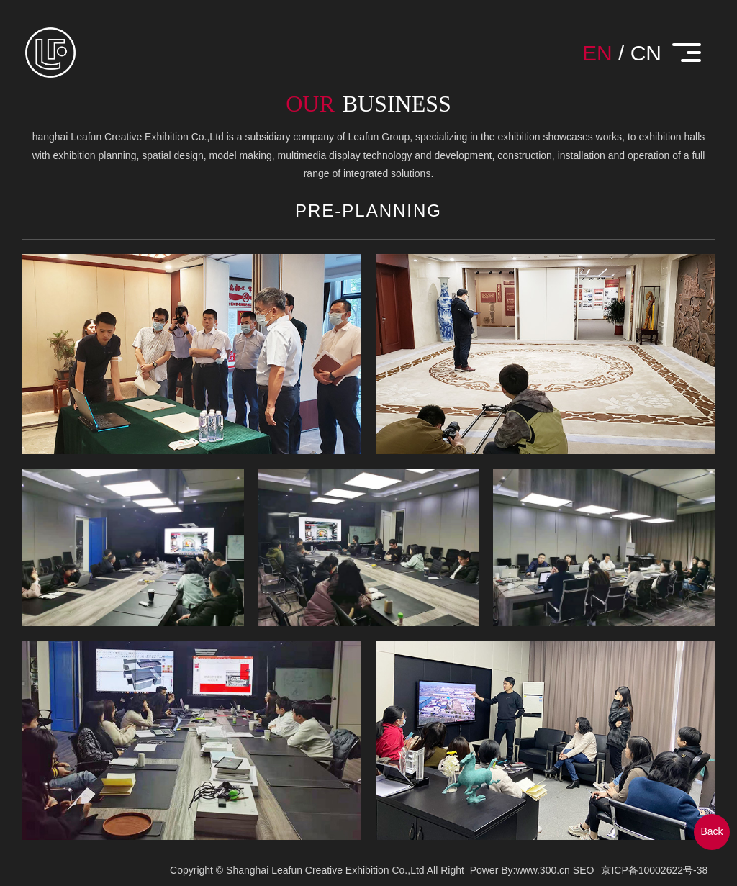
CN (645, 53)
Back (711, 831)
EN (597, 53)
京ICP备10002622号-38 (654, 870)
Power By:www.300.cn (520, 870)
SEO (583, 870)
